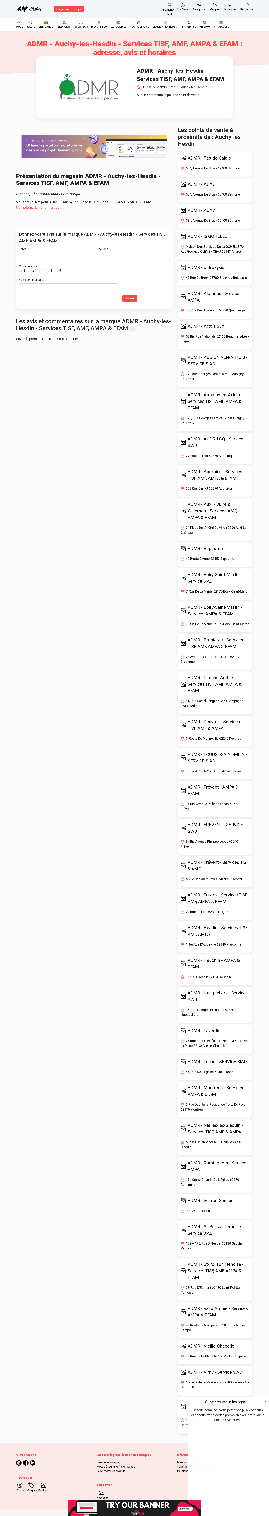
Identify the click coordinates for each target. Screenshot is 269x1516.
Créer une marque (108, 1462)
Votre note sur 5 (29, 266)
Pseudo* (102, 249)
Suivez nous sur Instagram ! (227, 1402)
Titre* (22, 249)
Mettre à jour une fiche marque (116, 1466)
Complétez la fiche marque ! (38, 207)
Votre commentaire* (32, 279)
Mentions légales (188, 1462)
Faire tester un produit (111, 1471)
